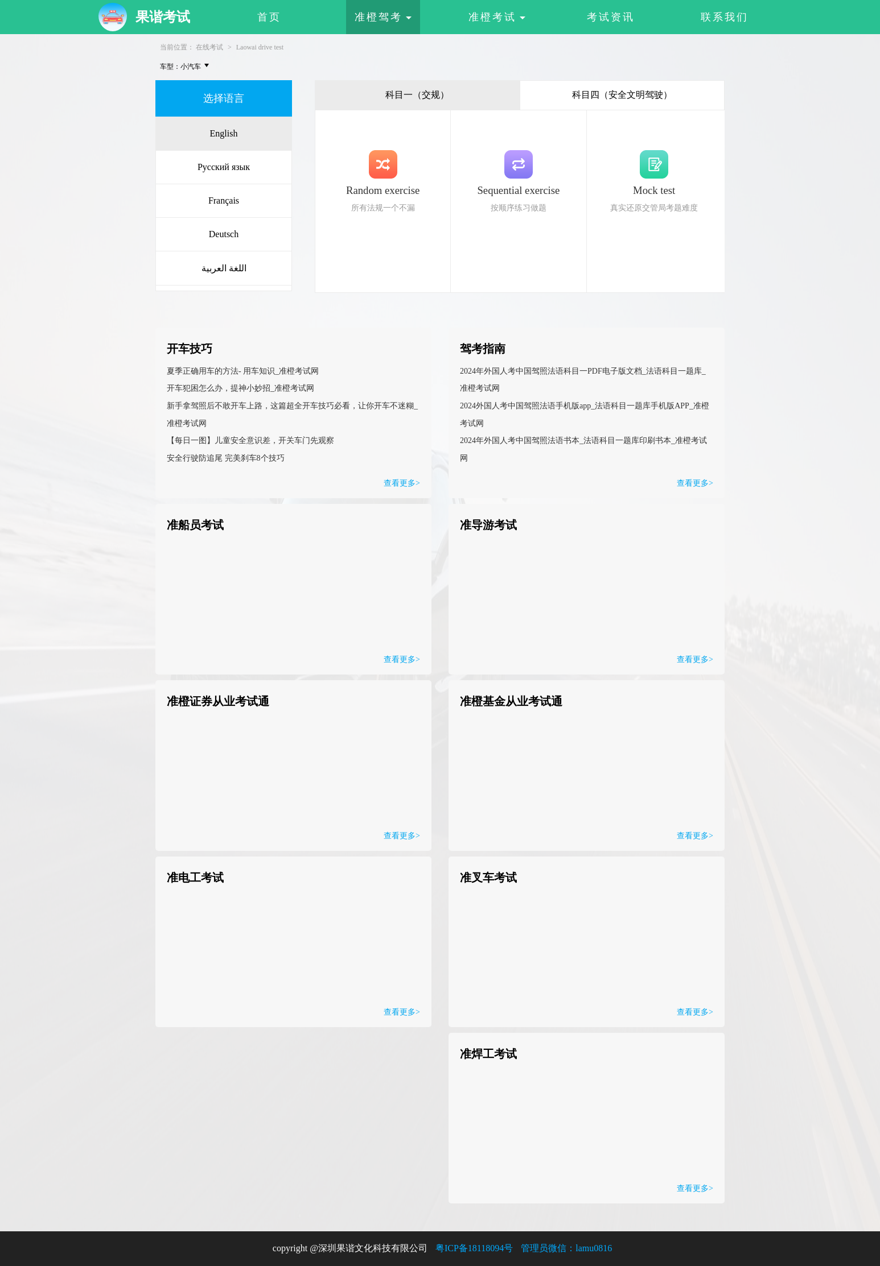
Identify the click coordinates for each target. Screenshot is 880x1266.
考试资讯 (611, 17)
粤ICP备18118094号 (474, 1248)
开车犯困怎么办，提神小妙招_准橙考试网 (240, 388)
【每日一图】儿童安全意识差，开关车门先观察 (250, 440)
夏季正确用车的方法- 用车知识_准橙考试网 (243, 371)
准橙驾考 (383, 17)
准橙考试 (496, 17)
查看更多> (695, 483)
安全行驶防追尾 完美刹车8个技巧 (226, 458)
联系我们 (725, 17)
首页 (269, 17)
